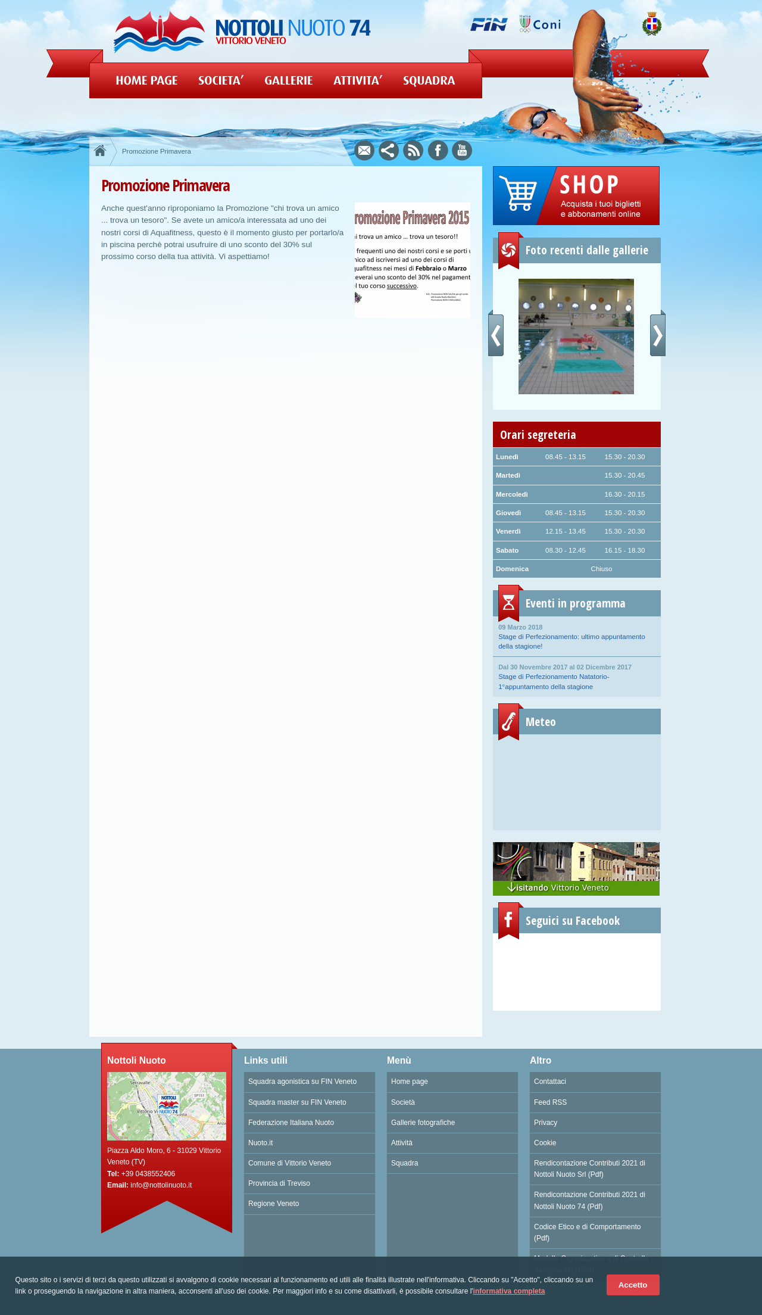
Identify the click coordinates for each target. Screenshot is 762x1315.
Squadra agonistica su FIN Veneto (302, 1081)
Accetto (633, 1284)
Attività (402, 1143)
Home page (409, 1081)
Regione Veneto (273, 1203)
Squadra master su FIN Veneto (297, 1102)
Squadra (404, 1163)
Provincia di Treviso (279, 1183)
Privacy (545, 1122)
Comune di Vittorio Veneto (289, 1163)
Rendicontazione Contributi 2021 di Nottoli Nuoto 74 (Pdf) (589, 1200)
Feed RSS (550, 1102)
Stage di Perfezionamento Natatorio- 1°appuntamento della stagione (576, 676)
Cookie (545, 1143)
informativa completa (509, 1291)
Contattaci (550, 1081)
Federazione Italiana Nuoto (291, 1122)
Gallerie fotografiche (423, 1122)
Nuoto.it (260, 1143)
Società (403, 1102)
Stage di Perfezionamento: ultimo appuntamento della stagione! (576, 636)
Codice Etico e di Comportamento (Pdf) (587, 1232)
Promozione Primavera (156, 151)
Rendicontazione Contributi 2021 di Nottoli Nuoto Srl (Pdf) (589, 1169)
